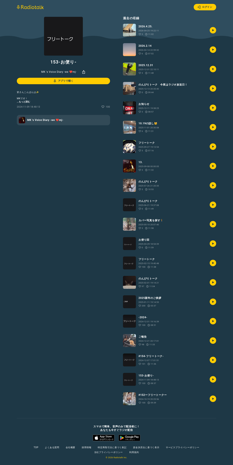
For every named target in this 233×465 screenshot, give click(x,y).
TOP (36, 447)
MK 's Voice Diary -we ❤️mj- (59, 71)
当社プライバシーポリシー (108, 452)
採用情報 (86, 447)
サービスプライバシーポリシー (182, 447)
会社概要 (70, 447)
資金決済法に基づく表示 (146, 447)
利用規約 (134, 452)
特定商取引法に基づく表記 (112, 447)
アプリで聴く (63, 81)
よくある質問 (52, 447)
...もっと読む (23, 101)
